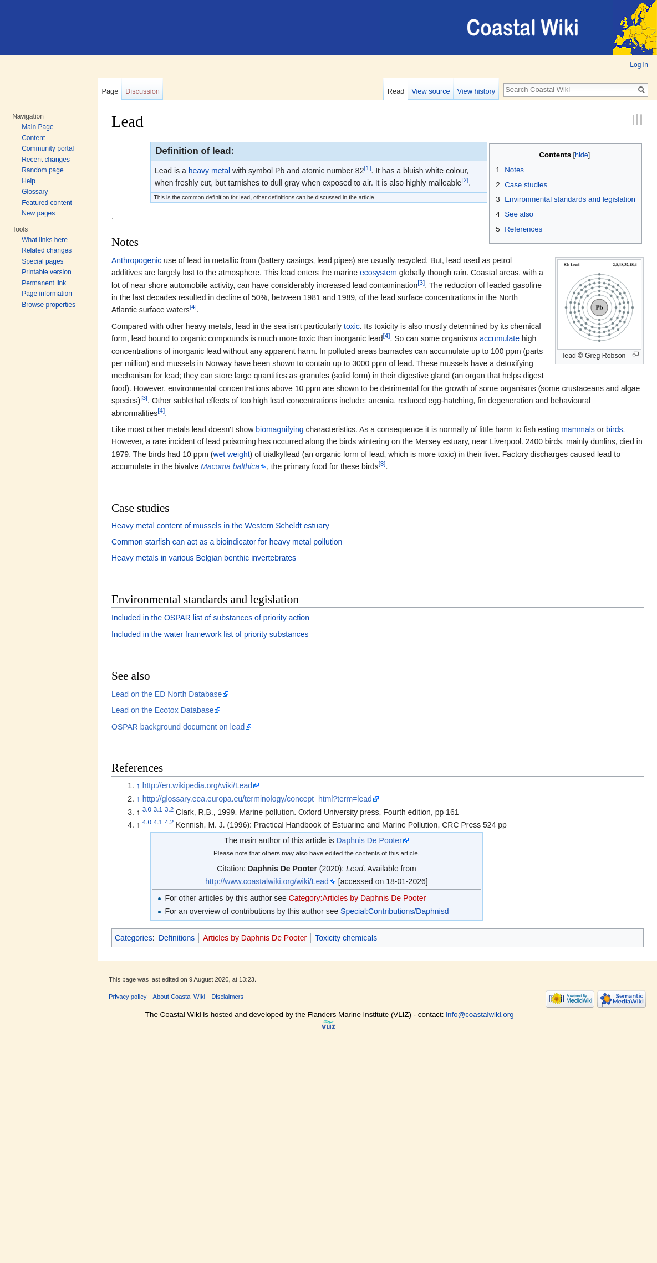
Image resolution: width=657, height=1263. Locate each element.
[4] (193, 307)
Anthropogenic (136, 260)
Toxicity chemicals (346, 937)
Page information (47, 293)
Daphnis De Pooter (369, 840)
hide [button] (581, 155)
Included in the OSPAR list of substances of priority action (210, 617)
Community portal (48, 148)
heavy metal (209, 170)
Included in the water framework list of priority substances (210, 634)
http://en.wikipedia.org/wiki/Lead (197, 785)
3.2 (169, 809)
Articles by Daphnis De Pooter (255, 937)
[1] (367, 167)
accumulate (500, 338)
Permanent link (44, 283)
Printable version (46, 272)
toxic (352, 326)
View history (476, 91)
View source (430, 91)
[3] (421, 282)
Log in (639, 65)
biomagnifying (279, 429)
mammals (578, 429)
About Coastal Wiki (179, 996)
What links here (45, 240)
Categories (133, 937)
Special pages (42, 261)
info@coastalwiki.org (479, 1014)
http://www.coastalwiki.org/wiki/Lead (267, 881)
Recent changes (46, 159)
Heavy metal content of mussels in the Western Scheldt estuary (220, 525)
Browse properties (48, 305)
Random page (42, 170)
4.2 (169, 822)
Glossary (35, 192)
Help (28, 181)
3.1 (158, 809)
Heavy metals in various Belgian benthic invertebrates (203, 557)
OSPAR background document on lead (178, 726)
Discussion (142, 91)
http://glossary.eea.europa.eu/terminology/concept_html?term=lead (257, 798)
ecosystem (378, 272)
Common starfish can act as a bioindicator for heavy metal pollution (226, 541)
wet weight (231, 454)
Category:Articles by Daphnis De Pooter (357, 898)
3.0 (146, 809)
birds (614, 429)
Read (396, 91)
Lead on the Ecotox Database (162, 710)
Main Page (37, 127)
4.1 (158, 822)
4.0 (146, 822)
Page (109, 91)
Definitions (177, 937)
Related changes (47, 250)
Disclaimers (227, 996)
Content (33, 138)
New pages (38, 213)
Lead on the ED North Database (166, 694)
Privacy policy (127, 996)
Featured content (47, 203)
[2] (464, 180)
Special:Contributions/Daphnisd (394, 911)
